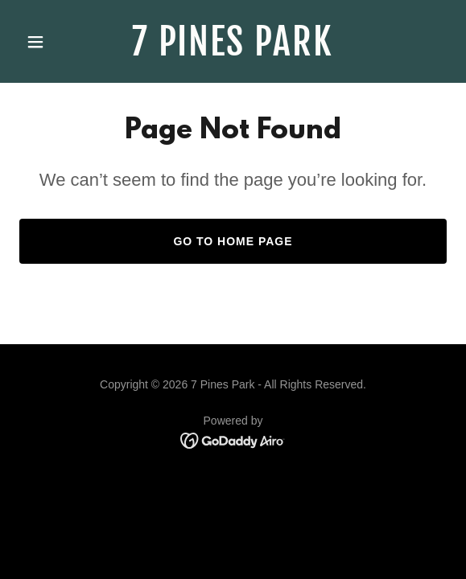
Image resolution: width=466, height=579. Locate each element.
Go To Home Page (232, 241)
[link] (233, 51)
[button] (51, 42)
